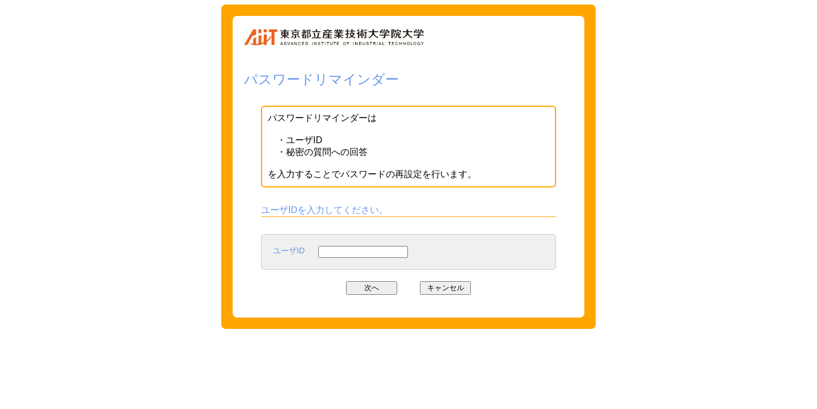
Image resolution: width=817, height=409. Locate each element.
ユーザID (289, 250)
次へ (371, 287)
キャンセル (445, 287)
